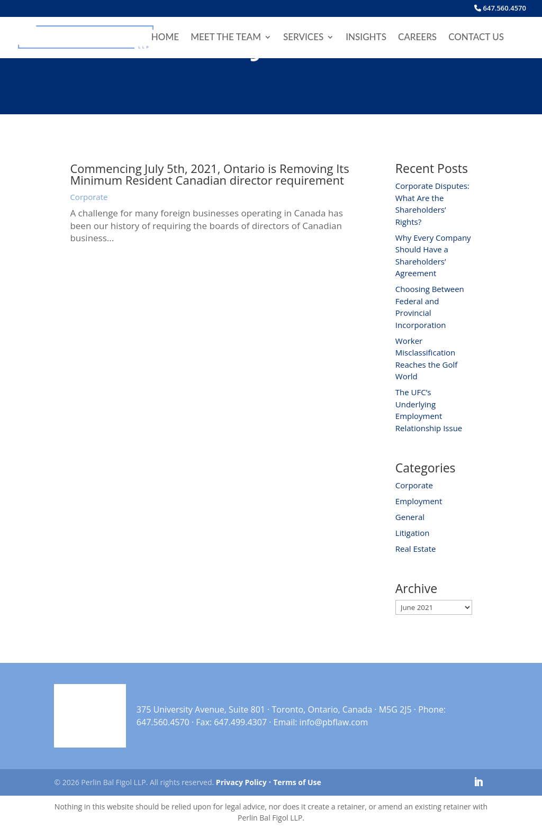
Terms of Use (297, 782)
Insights (366, 37)
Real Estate (415, 548)
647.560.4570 (500, 9)
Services (303, 37)
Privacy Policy (241, 782)
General (409, 517)
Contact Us (476, 37)
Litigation (412, 532)
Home (165, 37)
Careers (417, 37)
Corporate (88, 197)
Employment (418, 501)
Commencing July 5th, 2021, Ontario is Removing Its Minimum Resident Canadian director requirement (209, 174)
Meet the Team (226, 37)
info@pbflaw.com (334, 722)
